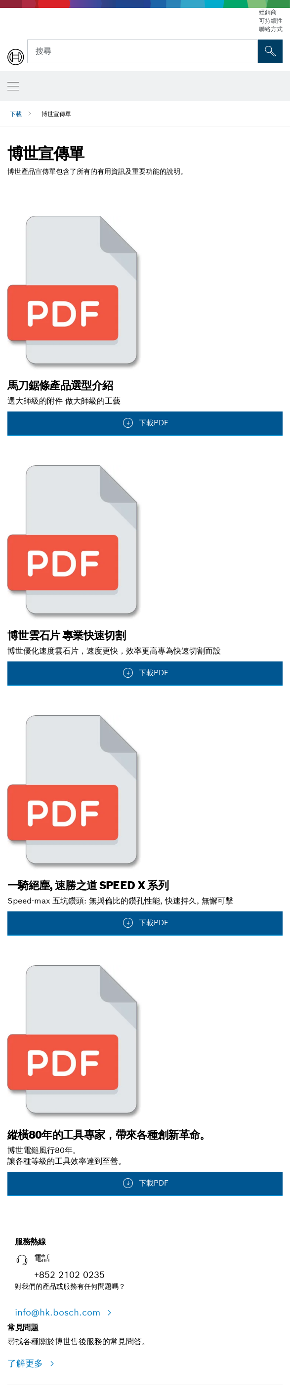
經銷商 (268, 12)
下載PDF (145, 423)
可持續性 (271, 20)
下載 (16, 114)
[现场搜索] (270, 51)
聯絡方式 (271, 29)
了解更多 (26, 1363)
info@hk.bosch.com (59, 1312)
